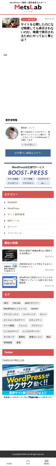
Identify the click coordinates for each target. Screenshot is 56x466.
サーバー (12, 227)
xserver (34, 308)
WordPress (13, 208)
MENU (46, 462)
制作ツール (13, 220)
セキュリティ (35, 320)
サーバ (43, 314)
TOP (28, 464)
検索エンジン (35, 337)
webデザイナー (32, 303)
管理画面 (8, 342)
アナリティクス (11, 314)
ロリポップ (9, 337)
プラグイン (37, 325)
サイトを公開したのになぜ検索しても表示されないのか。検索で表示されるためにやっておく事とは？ (37, 32)
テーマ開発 (9, 325)
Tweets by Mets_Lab (13, 360)
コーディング (29, 314)
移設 (48, 337)
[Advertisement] (28, 85)
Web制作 (12, 202)
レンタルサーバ (11, 331)
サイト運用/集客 (28, 19)
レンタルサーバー (31, 331)
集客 (19, 342)
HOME (9, 464)
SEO (6, 303)
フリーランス (14, 233)
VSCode (16, 303)
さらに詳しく (29, 145)
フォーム (23, 325)
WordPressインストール (15, 308)
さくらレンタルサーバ (14, 320)
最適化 (22, 337)
